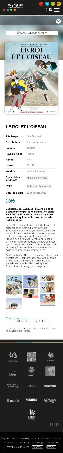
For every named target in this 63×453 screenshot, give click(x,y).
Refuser (51, 447)
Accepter (37, 447)
